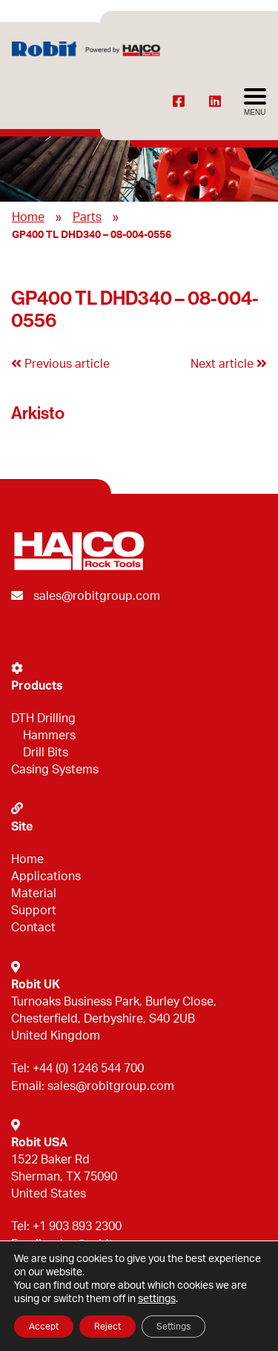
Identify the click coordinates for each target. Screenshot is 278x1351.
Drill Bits (45, 753)
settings (157, 1299)
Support (33, 910)
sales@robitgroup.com (96, 596)
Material (33, 893)
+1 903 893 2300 (77, 1226)
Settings (173, 1326)
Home (28, 217)
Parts (87, 217)
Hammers (49, 735)
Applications (46, 876)
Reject (107, 1326)
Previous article (60, 364)
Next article (229, 364)
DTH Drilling (43, 718)
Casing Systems (55, 770)
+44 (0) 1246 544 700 (88, 1068)
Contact (33, 928)
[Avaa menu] (255, 102)
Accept (44, 1326)
